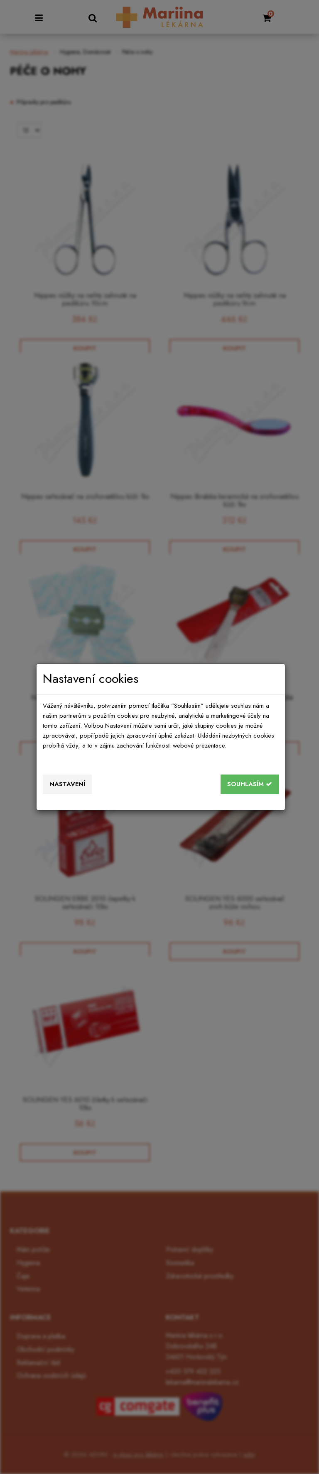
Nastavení (67, 784)
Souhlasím (249, 784)
